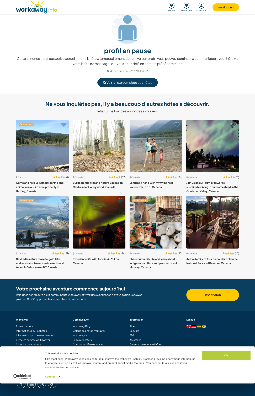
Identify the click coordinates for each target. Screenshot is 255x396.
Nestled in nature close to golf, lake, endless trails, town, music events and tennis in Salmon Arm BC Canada (40, 263)
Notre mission (80, 348)
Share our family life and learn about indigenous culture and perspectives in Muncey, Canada (154, 263)
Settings (50, 389)
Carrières (78, 357)
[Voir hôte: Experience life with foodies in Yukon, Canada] (99, 222)
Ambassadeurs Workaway (87, 353)
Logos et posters (82, 339)
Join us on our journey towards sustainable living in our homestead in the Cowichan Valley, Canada (212, 187)
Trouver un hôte (24, 326)
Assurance (135, 339)
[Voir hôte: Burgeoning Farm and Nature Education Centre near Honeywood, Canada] (99, 146)
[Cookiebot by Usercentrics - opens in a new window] (22, 389)
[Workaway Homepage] (36, 6)
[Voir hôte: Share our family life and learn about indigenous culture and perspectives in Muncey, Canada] (156, 222)
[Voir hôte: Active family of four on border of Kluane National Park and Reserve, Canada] (212, 222)
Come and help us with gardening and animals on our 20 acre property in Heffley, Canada (39, 187)
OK (226, 368)
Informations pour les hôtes (31, 330)
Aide (132, 326)
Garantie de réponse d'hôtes (146, 344)
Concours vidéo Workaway (88, 344)
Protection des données (143, 353)
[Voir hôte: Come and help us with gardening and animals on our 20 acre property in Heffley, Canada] (42, 146)
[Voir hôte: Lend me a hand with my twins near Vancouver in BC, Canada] (156, 146)
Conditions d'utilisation (142, 348)
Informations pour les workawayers (36, 335)
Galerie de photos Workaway (89, 330)
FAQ (132, 335)
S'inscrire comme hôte (28, 344)
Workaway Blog (82, 326)
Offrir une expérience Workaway (34, 348)
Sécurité (134, 330)
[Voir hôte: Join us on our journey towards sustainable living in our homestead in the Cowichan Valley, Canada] (212, 146)
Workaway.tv (80, 335)
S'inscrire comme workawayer (33, 339)
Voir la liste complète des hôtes (127, 82)
